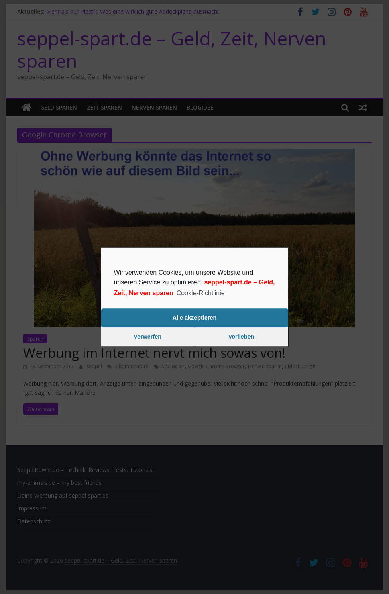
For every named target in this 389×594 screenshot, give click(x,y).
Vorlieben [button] (241, 337)
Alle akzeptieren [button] (195, 318)
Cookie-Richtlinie (201, 293)
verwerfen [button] (147, 337)
